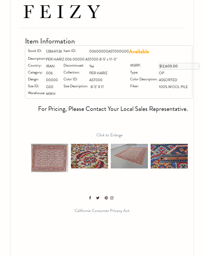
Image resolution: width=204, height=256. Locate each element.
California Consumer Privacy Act (102, 210)
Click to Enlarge (109, 135)
